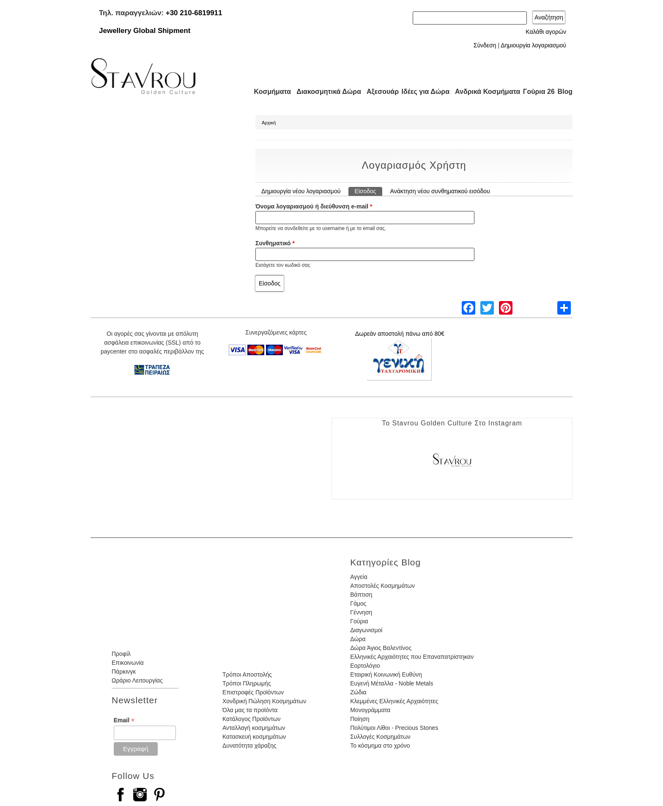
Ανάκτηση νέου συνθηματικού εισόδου (440, 191)
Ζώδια (358, 692)
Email (124, 720)
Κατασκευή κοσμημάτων (254, 736)
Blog (565, 91)
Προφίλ (121, 653)
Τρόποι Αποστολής (247, 674)
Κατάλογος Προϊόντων (251, 719)
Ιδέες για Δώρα (423, 91)
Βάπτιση (361, 594)
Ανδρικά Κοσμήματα (483, 91)
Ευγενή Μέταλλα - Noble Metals (391, 683)
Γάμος (358, 603)
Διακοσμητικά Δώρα (325, 91)
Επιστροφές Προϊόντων (253, 692)
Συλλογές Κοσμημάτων (380, 736)
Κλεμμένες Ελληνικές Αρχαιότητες (394, 701)
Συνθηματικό (275, 243)
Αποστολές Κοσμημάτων (382, 585)
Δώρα (357, 639)
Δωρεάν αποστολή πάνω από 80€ (399, 333)
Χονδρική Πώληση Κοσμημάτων (264, 701)
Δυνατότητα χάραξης (249, 745)
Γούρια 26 (537, 91)
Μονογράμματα (370, 710)
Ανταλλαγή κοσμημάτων (253, 727)
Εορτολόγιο (365, 665)
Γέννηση (361, 612)
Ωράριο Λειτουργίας (137, 680)
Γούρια (359, 621)
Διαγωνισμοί (366, 630)
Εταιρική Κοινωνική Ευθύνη (386, 674)
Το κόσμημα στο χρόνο (380, 745)
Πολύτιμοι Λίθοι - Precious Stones (394, 727)
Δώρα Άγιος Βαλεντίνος (380, 647)
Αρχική (269, 122)
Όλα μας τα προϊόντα (249, 710)
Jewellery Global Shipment (144, 31)
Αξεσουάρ (378, 91)
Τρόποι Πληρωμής (246, 683)
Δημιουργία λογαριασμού (533, 45)
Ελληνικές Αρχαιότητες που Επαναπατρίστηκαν (412, 656)
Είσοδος (368, 191)
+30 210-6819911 (194, 13)
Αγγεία (358, 576)
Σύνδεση (485, 45)
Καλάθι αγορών (546, 31)
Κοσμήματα (269, 91)
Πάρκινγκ (124, 671)
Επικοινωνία (128, 662)
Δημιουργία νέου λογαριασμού (300, 191)
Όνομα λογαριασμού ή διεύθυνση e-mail (313, 206)
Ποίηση (359, 719)
